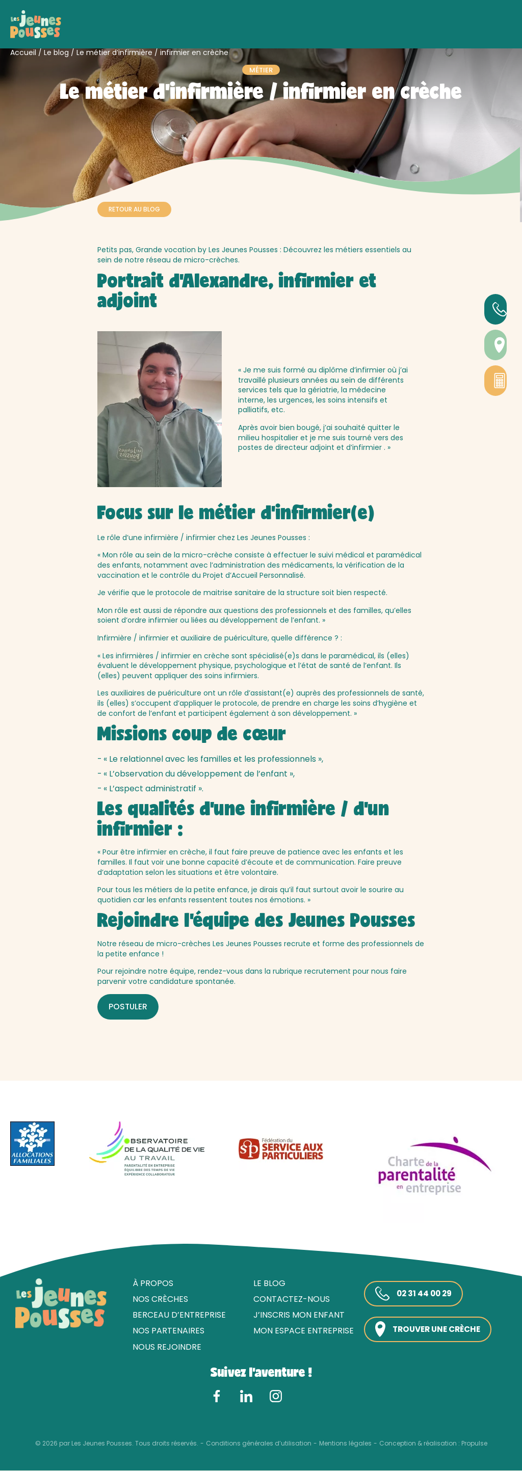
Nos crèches (157, 1299)
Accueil (23, 52)
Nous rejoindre (163, 1347)
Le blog (56, 52)
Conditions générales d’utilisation (258, 1444)
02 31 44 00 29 (412, 1294)
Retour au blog (134, 209)
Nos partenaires (165, 1331)
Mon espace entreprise (300, 1331)
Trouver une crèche (428, 1330)
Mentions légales (345, 1444)
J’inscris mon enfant (296, 1315)
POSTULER (128, 1006)
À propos (149, 1283)
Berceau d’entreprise (176, 1315)
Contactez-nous (288, 1299)
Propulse (474, 1444)
